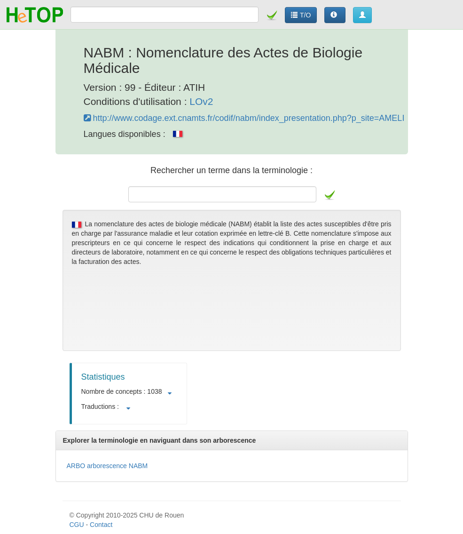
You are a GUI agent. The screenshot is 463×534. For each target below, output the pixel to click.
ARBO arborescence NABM (107, 466)
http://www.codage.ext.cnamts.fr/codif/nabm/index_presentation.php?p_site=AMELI (244, 118)
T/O (301, 15)
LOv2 (201, 101)
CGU (77, 524)
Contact (101, 524)
